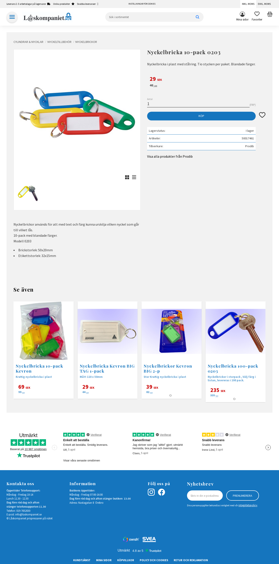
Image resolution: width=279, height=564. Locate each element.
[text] (206, 79)
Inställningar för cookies (141, 4)
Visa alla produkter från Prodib (170, 156)
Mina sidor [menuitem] (242, 19)
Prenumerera (242, 496)
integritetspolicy (247, 505)
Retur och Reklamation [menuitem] (191, 560)
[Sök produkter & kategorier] (154, 17)
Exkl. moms (264, 3)
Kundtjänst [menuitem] (81, 560)
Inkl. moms (248, 3)
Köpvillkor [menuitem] (125, 560)
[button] (257, 17)
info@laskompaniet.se (28, 514)
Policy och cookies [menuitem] (154, 560)
